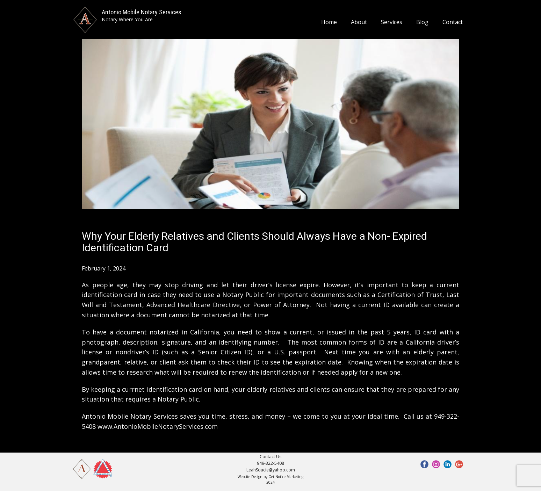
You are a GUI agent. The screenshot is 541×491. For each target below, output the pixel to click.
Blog (422, 22)
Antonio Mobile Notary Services (141, 12)
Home (329, 22)
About (359, 22)
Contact (452, 22)
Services (391, 22)
